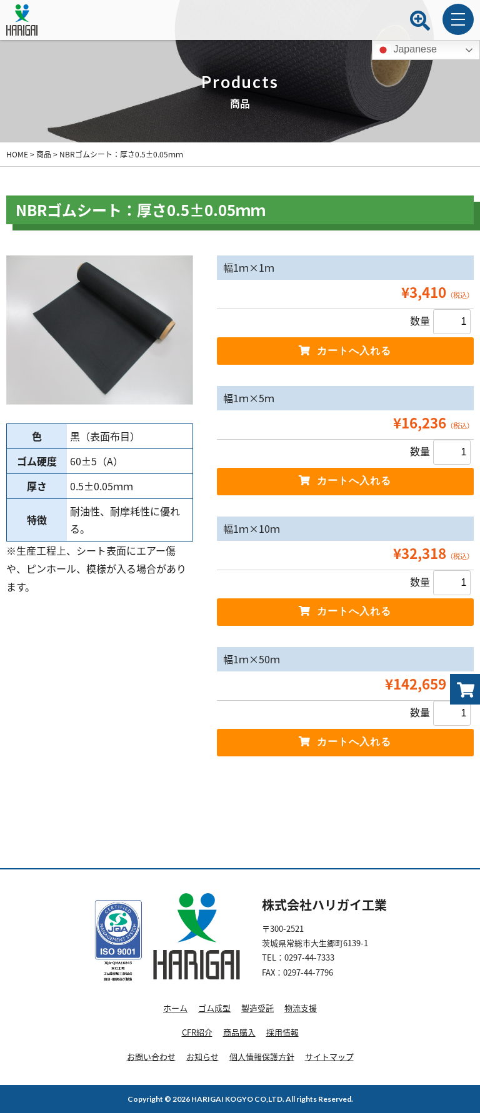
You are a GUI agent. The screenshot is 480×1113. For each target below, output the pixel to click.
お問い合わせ (151, 1056)
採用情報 (282, 1032)
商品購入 (239, 1032)
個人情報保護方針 (261, 1056)
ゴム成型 (214, 1008)
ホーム (175, 1008)
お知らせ (202, 1056)
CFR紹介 (197, 1032)
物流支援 (300, 1008)
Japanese (406, 49)
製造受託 (257, 1008)
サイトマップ (329, 1056)
